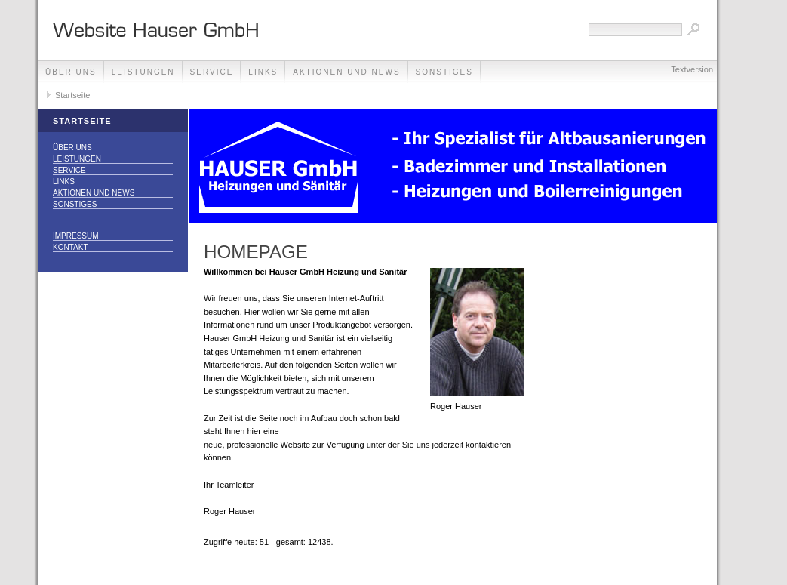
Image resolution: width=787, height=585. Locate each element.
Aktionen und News (346, 72)
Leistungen (143, 72)
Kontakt (70, 247)
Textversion (692, 69)
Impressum (76, 236)
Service (212, 72)
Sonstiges (444, 72)
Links (263, 72)
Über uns (71, 72)
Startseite (72, 95)
